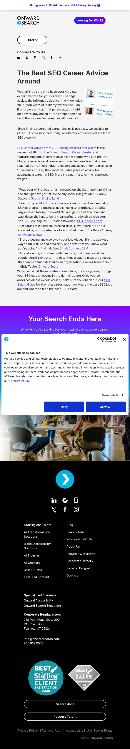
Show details (110, 395)
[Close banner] (124, 339)
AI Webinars (32, 562)
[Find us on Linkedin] (19, 58)
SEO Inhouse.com (89, 221)
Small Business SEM (74, 248)
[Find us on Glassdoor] (36, 58)
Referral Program (78, 568)
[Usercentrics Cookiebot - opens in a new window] (100, 339)
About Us (73, 546)
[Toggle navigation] (110, 20)
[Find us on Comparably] (27, 58)
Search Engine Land (45, 198)
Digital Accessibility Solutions (37, 546)
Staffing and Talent (37, 525)
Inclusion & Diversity (80, 554)
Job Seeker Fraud (99, 730)
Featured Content (36, 577)
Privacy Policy (28, 730)
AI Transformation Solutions (37, 534)
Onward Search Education (42, 605)
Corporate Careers (79, 561)
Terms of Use (51, 730)
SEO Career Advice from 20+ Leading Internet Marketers (56, 148)
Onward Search (60, 152)
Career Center (82, 152)
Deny (64, 406)
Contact (72, 575)
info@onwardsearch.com (42, 639)
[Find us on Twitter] (44, 58)
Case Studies (33, 570)
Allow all (105, 406)
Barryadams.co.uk (30, 235)
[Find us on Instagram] (61, 58)
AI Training (31, 555)
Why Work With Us (79, 539)
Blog (69, 525)
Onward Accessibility (38, 600)
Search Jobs (75, 532)
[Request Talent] (65, 717)
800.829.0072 (33, 643)
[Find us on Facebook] (52, 58)
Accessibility (74, 730)
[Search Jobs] (65, 704)
